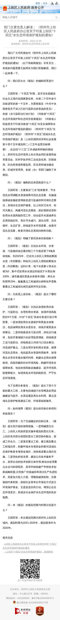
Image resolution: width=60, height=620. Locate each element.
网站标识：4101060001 (18, 598)
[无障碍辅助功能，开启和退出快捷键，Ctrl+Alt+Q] (55, 3)
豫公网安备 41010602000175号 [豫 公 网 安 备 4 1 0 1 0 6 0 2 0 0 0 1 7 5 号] (30, 602)
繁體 (38, 3)
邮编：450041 (41, 593)
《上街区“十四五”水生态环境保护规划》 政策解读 (28, 551)
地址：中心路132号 (22, 593)
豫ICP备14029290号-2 (43, 598)
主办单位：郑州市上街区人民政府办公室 (30, 589)
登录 (45, 3)
